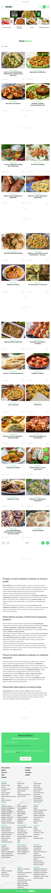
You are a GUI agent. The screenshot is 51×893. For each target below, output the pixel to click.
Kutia (18, 835)
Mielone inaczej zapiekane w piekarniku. (13, 196)
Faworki (36, 824)
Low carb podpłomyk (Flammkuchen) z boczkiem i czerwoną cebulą (13, 532)
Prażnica (3, 797)
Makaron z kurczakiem (23, 782)
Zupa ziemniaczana (39, 788)
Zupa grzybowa (21, 826)
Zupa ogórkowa (38, 793)
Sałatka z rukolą (5, 810)
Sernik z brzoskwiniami (7, 850)
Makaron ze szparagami (7, 846)
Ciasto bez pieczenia (22, 812)
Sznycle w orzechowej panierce (13, 373)
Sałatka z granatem (6, 816)
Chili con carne (5, 871)
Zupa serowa (37, 789)
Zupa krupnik (37, 782)
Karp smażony (21, 829)
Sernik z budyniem (22, 801)
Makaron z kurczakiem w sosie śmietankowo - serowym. (38, 254)
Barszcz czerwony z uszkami (24, 822)
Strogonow (4, 867)
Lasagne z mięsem (38, 873)
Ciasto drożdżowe (22, 803)
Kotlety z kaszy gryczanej (40, 805)
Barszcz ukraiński (38, 784)
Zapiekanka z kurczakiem (40, 865)
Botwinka (3, 841)
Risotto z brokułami (39, 808)
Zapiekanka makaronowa (24, 789)
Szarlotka (19, 805)
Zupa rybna (20, 824)
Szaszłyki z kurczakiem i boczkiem (38, 342)
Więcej (17, 752)
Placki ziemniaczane (22, 784)
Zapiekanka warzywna (40, 869)
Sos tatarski (4, 835)
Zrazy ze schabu (21, 791)
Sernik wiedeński (5, 852)
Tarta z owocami (21, 841)
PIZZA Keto (38, 405)
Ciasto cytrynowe (21, 814)
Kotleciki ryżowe (38, 816)
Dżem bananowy (38, 856)
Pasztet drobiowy (5, 826)
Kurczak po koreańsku (13, 103)
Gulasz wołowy (5, 869)
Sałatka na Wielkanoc (7, 812)
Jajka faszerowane (6, 822)
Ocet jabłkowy (37, 843)
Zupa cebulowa (38, 797)
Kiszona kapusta (38, 841)
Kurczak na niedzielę (38, 164)
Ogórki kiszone (37, 845)
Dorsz (18, 788)
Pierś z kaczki (20, 778)
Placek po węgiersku (6, 865)
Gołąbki (36, 801)
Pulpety (19, 780)
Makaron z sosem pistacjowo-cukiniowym (38, 196)
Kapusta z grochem (22, 827)
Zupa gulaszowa (38, 791)
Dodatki (3, 770)
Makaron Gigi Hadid (22, 878)
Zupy (2, 772)
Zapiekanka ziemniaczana (40, 867)
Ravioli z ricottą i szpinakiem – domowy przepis (13, 437)
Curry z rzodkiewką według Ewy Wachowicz (13, 165)
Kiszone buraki (37, 850)
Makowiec (20, 810)
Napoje (36, 767)
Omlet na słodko (5, 780)
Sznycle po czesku (13, 499)
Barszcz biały (37, 786)
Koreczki (36, 831)
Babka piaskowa (5, 833)
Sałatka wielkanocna (6, 837)
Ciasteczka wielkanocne (7, 827)
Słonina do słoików (38, 859)
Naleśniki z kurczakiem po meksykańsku (37, 437)
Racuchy (3, 782)
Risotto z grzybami (38, 807)
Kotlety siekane (21, 786)
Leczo (2, 864)
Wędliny (36, 772)
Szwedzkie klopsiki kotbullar (13, 253)
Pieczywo (20, 770)
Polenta (35, 818)
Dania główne (13, 70)
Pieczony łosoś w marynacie (37, 284)
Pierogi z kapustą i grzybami (24, 831)
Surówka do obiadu (6, 801)
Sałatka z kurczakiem (7, 807)
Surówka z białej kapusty (8, 818)
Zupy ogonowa (37, 778)
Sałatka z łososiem (6, 805)
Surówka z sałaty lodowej (8, 803)
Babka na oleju (21, 807)
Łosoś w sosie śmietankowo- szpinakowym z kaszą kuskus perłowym (13, 73)
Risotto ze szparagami (39, 810)
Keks (18, 837)
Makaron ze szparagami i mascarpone (38, 499)
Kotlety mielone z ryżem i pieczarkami (38, 468)
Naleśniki (3, 786)
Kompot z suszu (21, 833)
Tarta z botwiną (13, 405)
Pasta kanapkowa (6, 784)
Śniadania (20, 767)
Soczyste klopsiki (37, 530)
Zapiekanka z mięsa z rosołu (41, 871)
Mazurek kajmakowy (22, 843)
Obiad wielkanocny (6, 824)
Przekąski (37, 770)
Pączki (35, 822)
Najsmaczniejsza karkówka (13, 342)
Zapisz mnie (25, 758)
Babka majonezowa (22, 845)
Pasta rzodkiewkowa (6, 848)
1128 (26, 543)
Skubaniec (20, 818)
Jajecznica (4, 778)
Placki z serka (5, 789)
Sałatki (19, 772)
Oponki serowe (37, 826)
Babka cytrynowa (6, 831)
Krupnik (35, 803)
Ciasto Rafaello (21, 808)
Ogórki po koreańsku (39, 858)
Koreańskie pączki (38, 833)
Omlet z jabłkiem (5, 788)
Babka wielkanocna (6, 829)
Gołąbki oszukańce (37, 373)
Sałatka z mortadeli (6, 814)
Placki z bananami (6, 795)
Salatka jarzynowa (6, 808)
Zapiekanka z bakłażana (38, 72)
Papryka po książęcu (13, 467)
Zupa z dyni (37, 780)
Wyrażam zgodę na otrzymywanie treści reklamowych (17, 745)
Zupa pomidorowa (38, 795)
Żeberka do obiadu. (13, 284)
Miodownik (20, 816)
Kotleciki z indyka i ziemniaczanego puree (37, 104)
